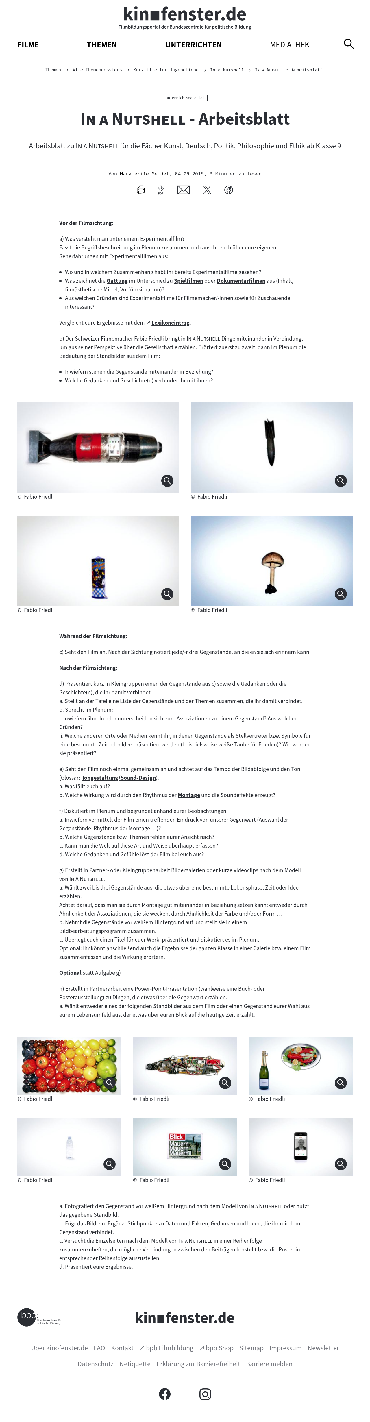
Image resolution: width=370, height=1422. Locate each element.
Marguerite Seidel (144, 173)
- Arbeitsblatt (289, 69)
